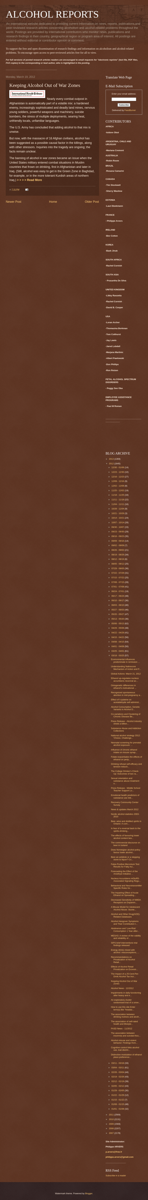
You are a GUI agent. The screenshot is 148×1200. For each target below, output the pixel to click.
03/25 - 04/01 (118, 651)
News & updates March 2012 (124, 809)
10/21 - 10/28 (118, 513)
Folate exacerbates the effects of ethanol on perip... (126, 758)
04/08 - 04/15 (118, 641)
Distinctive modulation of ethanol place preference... (126, 1055)
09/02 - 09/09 (118, 545)
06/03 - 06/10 (118, 605)
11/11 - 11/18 (118, 499)
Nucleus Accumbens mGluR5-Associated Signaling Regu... (126, 879)
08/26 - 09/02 (118, 550)
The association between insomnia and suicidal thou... (125, 1034)
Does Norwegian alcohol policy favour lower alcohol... (125, 850)
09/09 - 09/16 (118, 541)
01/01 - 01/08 (118, 1109)
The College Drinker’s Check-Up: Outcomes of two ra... (125, 772)
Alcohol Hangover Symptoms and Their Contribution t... (125, 922)
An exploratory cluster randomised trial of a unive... (125, 1001)
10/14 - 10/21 (118, 518)
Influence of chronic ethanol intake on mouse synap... (124, 750)
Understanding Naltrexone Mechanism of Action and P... (126, 667)
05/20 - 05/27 (118, 614)
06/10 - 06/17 (118, 600)
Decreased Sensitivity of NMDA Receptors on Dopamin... (126, 901)
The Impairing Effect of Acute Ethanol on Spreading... (124, 893)
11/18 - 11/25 (118, 495)
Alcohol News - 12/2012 (122, 988)
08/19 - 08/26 (118, 554)
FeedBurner (130, 110)
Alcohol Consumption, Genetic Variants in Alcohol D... (125, 708)
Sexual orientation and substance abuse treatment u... (125, 781)
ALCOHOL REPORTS (52, 14)
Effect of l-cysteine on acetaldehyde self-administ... (126, 700)
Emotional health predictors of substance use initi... (125, 796)
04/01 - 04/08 (118, 646)
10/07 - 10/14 (118, 522)
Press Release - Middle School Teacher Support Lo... (125, 789)
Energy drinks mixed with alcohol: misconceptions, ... (125, 951)
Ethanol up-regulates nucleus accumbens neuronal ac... (125, 679)
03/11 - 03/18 (118, 1063)
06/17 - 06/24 (118, 596)
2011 (111, 1114)
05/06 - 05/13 (118, 623)
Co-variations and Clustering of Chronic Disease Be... (125, 715)
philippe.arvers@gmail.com (120, 1157)
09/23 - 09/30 (118, 531)
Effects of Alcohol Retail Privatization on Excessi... (124, 967)
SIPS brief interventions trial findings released (124, 944)
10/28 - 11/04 (118, 508)
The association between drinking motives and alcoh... (126, 1015)
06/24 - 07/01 (118, 591)
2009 (111, 1124)
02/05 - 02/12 (118, 1086)
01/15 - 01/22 (118, 1099)
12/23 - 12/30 (118, 472)
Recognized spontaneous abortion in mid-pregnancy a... (126, 693)
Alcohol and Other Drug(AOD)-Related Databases (125, 915)
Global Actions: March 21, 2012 (126, 673)
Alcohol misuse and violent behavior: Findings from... (124, 1041)
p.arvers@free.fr (114, 1152)
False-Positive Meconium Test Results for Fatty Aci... (125, 865)
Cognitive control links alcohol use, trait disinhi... (125, 1048)
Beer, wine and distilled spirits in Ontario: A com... (126, 822)
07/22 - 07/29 (118, 573)
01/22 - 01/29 (118, 1095)
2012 (111, 463)
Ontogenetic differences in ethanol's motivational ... (123, 686)
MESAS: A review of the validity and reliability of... (126, 936)
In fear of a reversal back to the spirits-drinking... (125, 829)
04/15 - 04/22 (118, 637)
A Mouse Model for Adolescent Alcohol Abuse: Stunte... (125, 908)
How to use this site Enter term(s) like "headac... (123, 1008)
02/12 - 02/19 (118, 1081)
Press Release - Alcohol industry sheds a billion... (126, 722)
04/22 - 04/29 (118, 632)
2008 (111, 1128)
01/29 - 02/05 (118, 1090)
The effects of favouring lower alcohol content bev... (125, 836)
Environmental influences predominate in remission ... (125, 660)
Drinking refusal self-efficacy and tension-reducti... (126, 765)
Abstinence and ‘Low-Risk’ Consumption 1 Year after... (125, 929)
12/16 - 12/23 (118, 476)
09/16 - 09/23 (118, 536)
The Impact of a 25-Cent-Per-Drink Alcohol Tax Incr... (125, 975)
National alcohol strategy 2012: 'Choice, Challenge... (125, 736)
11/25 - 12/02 (118, 490)
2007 (111, 1133)
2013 (111, 459)
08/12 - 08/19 (118, 559)
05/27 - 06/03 (118, 609)
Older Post (92, 201)
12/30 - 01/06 (118, 467)
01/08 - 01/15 (118, 1104)
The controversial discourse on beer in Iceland (125, 843)
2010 (111, 1119)
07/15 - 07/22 (118, 577)
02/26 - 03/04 (118, 1072)
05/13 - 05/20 (118, 619)
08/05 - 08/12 (118, 564)
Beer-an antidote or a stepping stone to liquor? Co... (125, 858)
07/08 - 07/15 (118, 582)
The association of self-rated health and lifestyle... (124, 1022)
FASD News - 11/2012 (121, 1028)
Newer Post (13, 201)
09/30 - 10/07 (118, 527)
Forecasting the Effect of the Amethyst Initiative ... (124, 872)
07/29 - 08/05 (118, 568)
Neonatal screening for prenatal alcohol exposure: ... (126, 743)
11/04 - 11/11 (118, 504)
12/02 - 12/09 (118, 486)
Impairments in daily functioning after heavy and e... (126, 993)
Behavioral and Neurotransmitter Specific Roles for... (126, 886)
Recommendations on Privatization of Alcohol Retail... (123, 959)
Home (53, 201)
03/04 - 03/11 (118, 1067)
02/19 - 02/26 (118, 1076)
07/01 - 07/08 (118, 586)
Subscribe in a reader (116, 1175)
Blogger (88, 1193)
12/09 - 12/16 (118, 481)
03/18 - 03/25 (118, 655)
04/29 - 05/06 (118, 628)
